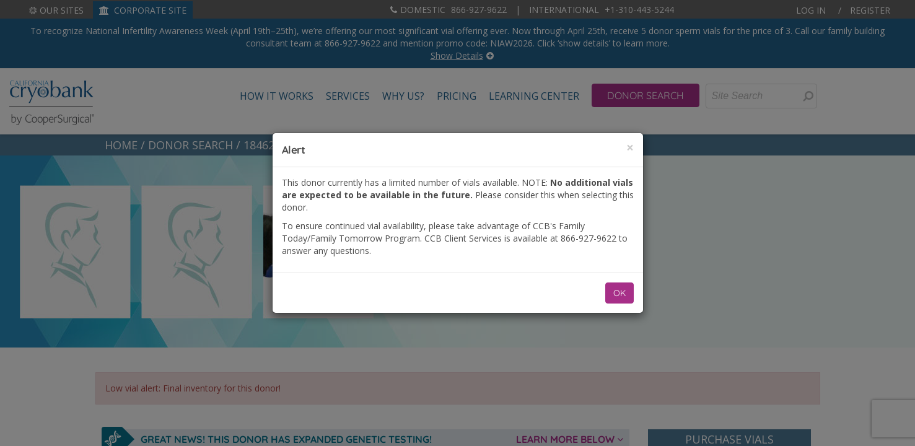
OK (619, 293)
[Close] (630, 147)
